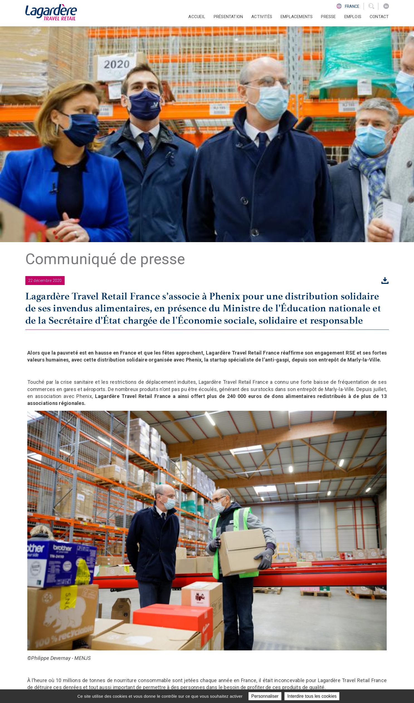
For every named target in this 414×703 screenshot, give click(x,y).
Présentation (205, 630)
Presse (328, 16)
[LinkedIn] (386, 6)
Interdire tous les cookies (312, 696)
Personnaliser (265, 696)
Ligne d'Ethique (295, 657)
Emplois (199, 657)
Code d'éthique (295, 651)
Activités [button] (261, 16)
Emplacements (297, 16)
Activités (200, 637)
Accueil (196, 16)
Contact (379, 16)
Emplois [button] (352, 16)
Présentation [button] (228, 16)
